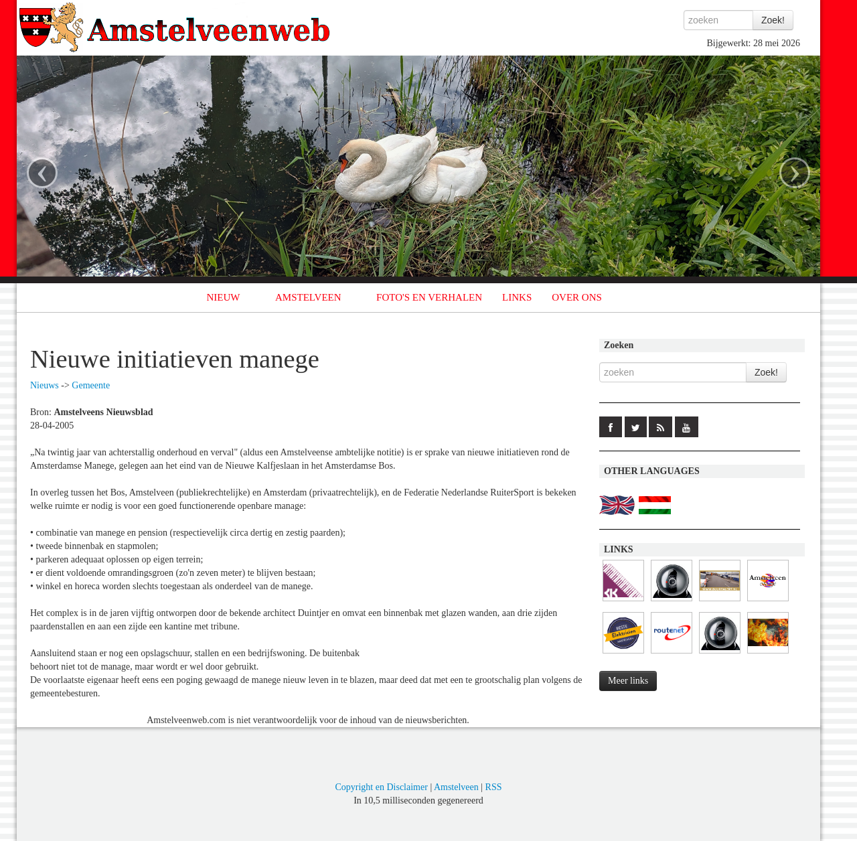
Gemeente (91, 385)
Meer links (628, 681)
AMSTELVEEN (308, 297)
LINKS (517, 297)
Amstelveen (456, 787)
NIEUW (223, 297)
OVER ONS (577, 297)
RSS (493, 787)
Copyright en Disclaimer (381, 787)
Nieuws (44, 385)
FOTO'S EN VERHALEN (429, 297)
